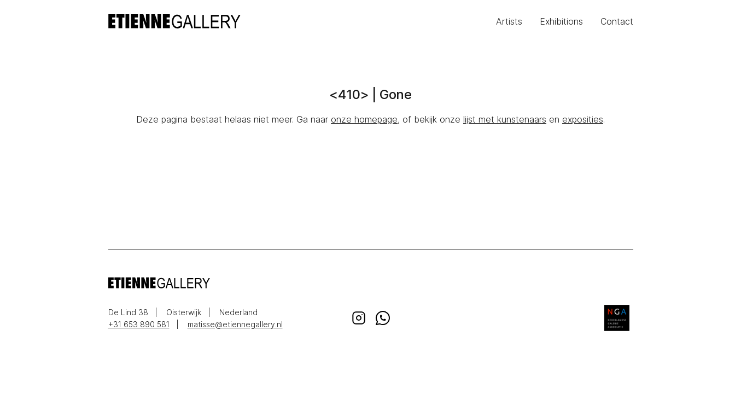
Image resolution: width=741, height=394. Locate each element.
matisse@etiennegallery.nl (235, 324)
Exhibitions (561, 21)
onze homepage (364, 119)
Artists (509, 21)
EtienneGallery (239, 21)
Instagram (358, 318)
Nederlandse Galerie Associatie (617, 318)
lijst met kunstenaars (504, 119)
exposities (582, 119)
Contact (616, 21)
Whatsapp (383, 318)
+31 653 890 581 (139, 324)
